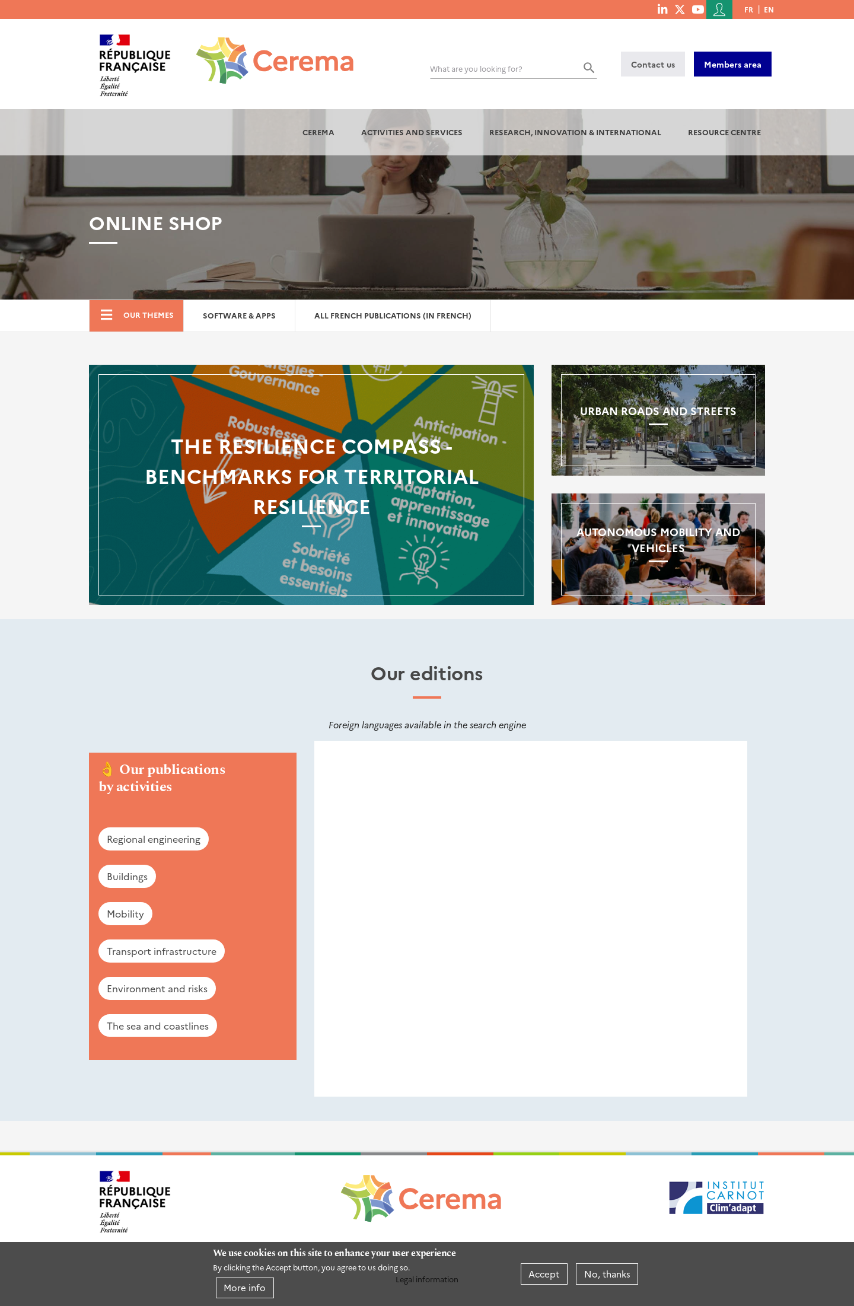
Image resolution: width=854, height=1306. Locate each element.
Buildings (127, 876)
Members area (732, 64)
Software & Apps (239, 315)
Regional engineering (153, 838)
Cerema (318, 132)
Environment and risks (157, 988)
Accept (543, 1273)
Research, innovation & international (575, 132)
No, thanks (607, 1273)
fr (748, 9)
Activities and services (412, 132)
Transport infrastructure (161, 950)
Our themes (148, 315)
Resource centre (724, 132)
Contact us (653, 64)
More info (245, 1287)
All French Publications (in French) (392, 315)
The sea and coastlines (158, 1025)
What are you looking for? (476, 68)
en (769, 9)
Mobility (125, 913)
